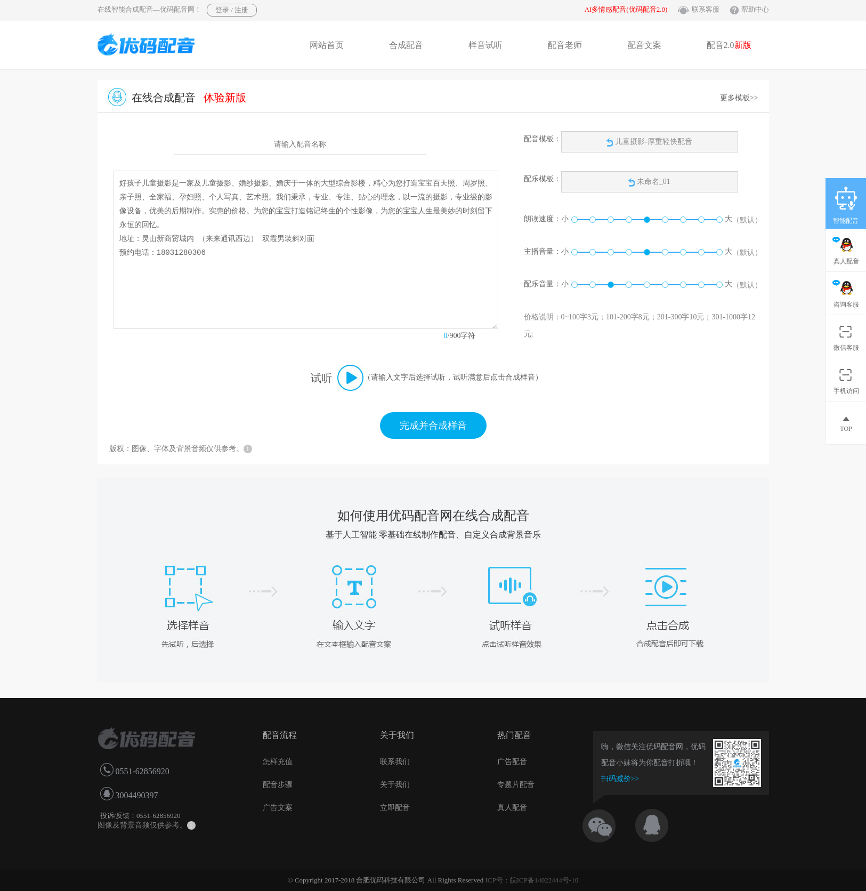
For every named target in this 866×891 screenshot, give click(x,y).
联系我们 (395, 762)
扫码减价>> (620, 779)
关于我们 (395, 785)
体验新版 (225, 97)
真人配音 (512, 808)
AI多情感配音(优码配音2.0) (626, 9)
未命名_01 (653, 182)
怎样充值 (278, 762)
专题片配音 (516, 785)
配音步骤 (278, 785)
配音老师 (565, 45)
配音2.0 (729, 45)
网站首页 (327, 45)
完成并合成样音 (433, 425)
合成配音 (406, 45)
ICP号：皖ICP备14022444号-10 (531, 880)
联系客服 (705, 9)
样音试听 (485, 45)
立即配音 (395, 808)
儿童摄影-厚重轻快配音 (649, 142)
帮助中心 (755, 9)
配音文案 (644, 45)
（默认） (747, 220)
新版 (742, 45)
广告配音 (512, 762)
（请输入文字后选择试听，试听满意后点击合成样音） (453, 377)
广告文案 (278, 808)
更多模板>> (739, 98)
